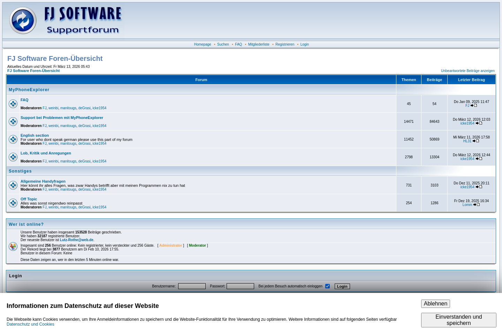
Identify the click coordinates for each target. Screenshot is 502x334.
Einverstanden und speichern (458, 320)
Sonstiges (20, 171)
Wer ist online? (26, 224)
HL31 (467, 141)
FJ (44, 108)
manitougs (68, 108)
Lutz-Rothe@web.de (76, 240)
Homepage (202, 44)
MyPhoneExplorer (29, 89)
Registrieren (284, 44)
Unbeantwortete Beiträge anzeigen (468, 71)
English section (35, 135)
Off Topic (29, 199)
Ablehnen (436, 304)
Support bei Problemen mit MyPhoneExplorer (62, 118)
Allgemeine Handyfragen (43, 181)
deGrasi (84, 108)
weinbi (53, 108)
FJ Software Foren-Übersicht (33, 71)
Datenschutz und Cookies (30, 324)
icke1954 (99, 108)
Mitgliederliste (258, 44)
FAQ (238, 44)
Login (305, 44)
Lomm (467, 205)
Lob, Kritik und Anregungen (46, 153)
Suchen (223, 44)
